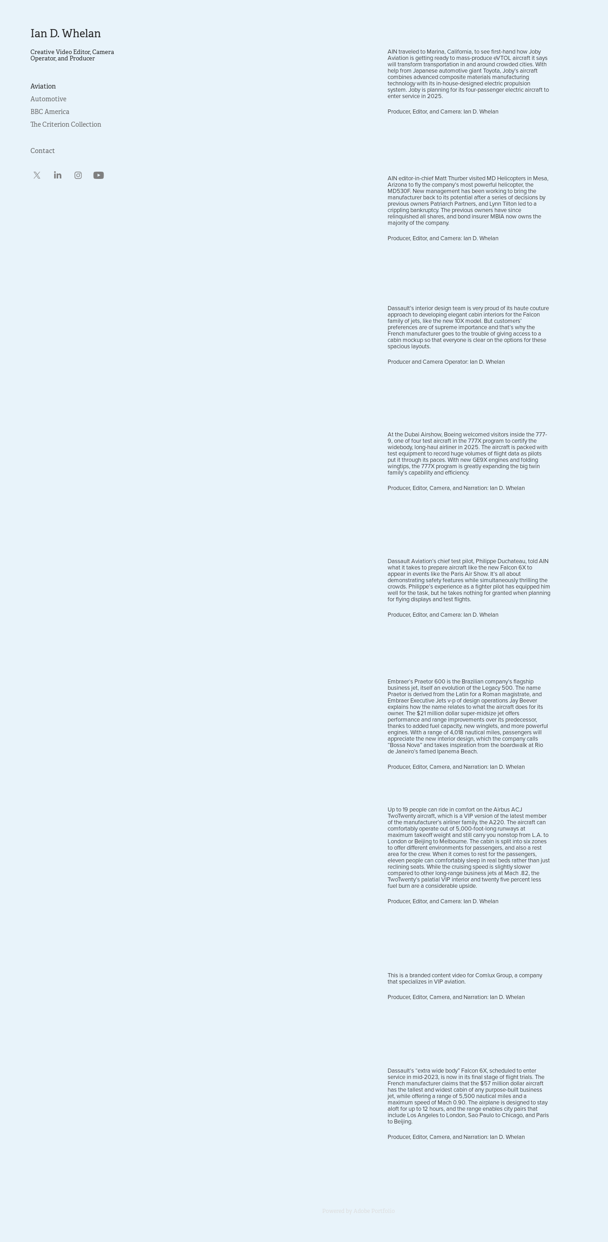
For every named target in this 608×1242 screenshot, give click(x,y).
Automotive (48, 99)
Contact (42, 151)
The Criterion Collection (65, 124)
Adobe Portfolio (374, 1211)
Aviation (43, 86)
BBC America (50, 112)
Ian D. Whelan (65, 33)
